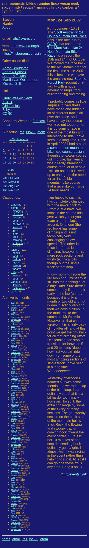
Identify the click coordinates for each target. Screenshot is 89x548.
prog (15, 236)
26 (14, 162)
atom (41, 132)
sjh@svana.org (24, 38)
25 (9, 162)
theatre (16, 269)
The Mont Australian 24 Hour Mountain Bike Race (65, 51)
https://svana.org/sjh (26, 46)
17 (4, 158)
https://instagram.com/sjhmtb (24, 53)
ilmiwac (17, 285)
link (84, 474)
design (16, 217)
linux (15, 233)
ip (13, 230)
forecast (39, 121)
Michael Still (11, 83)
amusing (16, 204)
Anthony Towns (14, 76)
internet (17, 227)
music (16, 262)
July (13, 310)
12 (14, 154)
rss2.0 (31, 132)
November (15, 317)
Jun (16, 181)
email (15, 220)
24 (4, 162)
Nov (10, 190)
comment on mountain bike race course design (65, 149)
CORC (7, 113)
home (6, 539)
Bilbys (7, 110)
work (14, 291)
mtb (13, 272)
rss (22, 132)
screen (16, 265)
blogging (17, 211)
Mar (16, 177)
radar (6, 125)
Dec (16, 190)
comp (14, 207)
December (15, 305)
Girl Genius (11, 106)
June (13, 303)
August (14, 307)
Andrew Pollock (14, 72)
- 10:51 (63, 28)
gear (15, 278)
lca (12, 246)
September (19, 139)
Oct (5, 190)
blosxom (17, 214)
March (14, 345)
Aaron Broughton (15, 68)
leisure (15, 249)
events (16, 275)
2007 (11, 169)
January (14, 350)
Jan (5, 177)
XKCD (7, 102)
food (15, 256)
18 (9, 158)
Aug (10, 186)
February (15, 348)
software (17, 243)
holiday (16, 259)
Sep (16, 186)
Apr (5, 181)
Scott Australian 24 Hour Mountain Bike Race (67, 34)
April (13, 343)
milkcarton (18, 288)
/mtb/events (71, 474)
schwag (17, 240)
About (6, 27)
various (15, 281)
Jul (4, 186)
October (14, 336)
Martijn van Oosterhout (19, 80)
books (16, 252)
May (11, 181)
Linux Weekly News (17, 98)
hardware (18, 224)
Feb (10, 177)
